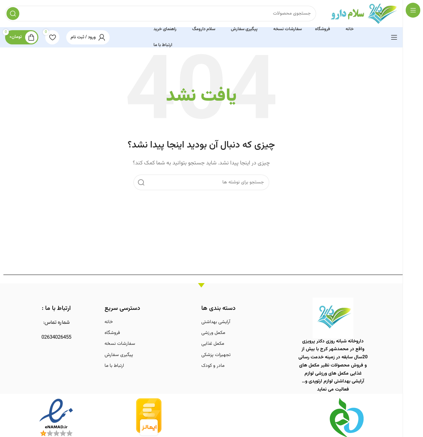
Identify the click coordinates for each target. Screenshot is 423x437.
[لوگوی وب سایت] (364, 14)
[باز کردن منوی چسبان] (394, 37)
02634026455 (56, 337)
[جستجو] (160, 13)
